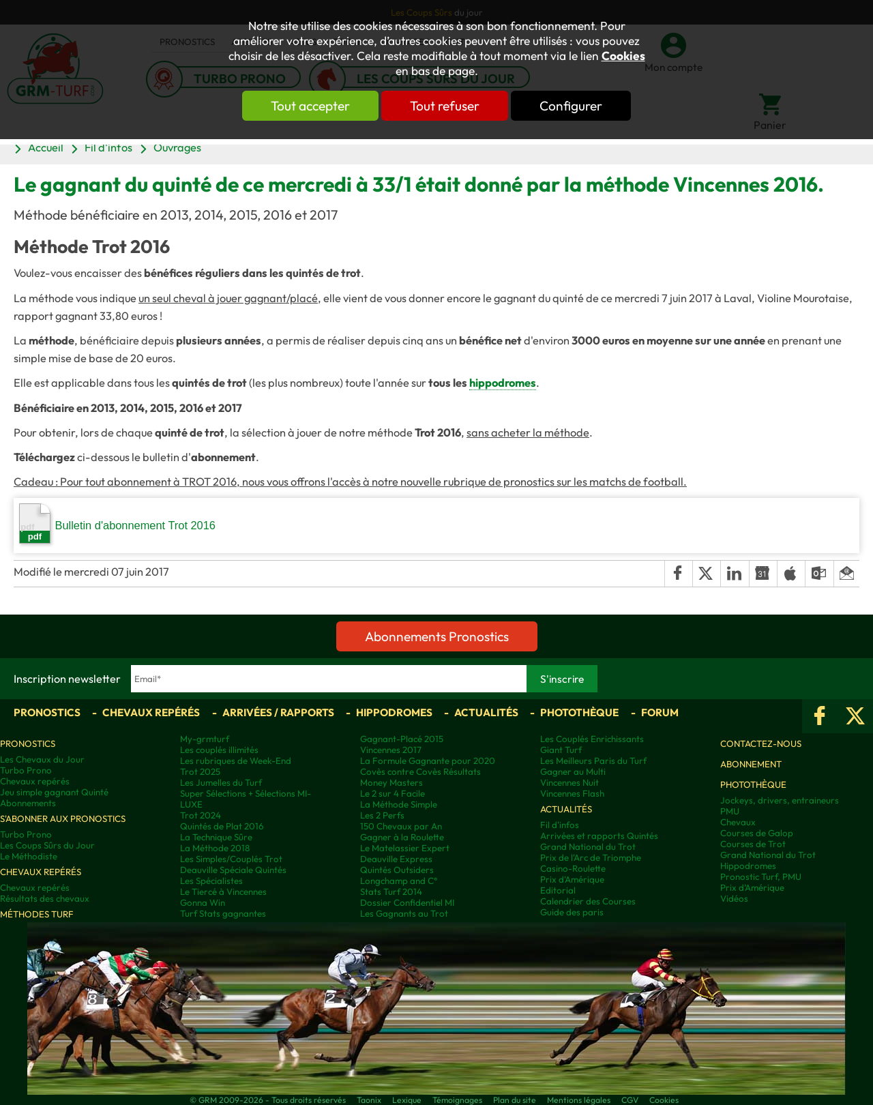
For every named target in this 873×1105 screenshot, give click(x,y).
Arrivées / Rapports (278, 712)
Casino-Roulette (573, 868)
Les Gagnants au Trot (404, 913)
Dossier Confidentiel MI (407, 902)
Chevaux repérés (151, 712)
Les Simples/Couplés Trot (231, 858)
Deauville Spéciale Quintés (233, 869)
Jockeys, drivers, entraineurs (779, 800)
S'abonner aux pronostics (62, 818)
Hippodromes (394, 712)
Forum (660, 712)
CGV (629, 1100)
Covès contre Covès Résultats (420, 771)
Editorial (558, 890)
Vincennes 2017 (390, 749)
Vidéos (734, 898)
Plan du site (514, 1100)
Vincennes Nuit (569, 782)
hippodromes (502, 382)
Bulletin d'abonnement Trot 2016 (117, 523)
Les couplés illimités (219, 749)
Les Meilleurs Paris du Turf (593, 760)
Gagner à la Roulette (402, 836)
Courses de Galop (756, 832)
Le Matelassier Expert (404, 847)
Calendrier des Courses (588, 901)
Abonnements (28, 802)
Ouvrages (177, 147)
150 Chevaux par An (401, 826)
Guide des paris (572, 912)
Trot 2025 (200, 771)
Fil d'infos (108, 147)
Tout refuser (444, 106)
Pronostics (47, 712)
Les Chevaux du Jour (42, 759)
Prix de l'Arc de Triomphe (590, 857)
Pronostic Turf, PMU (760, 876)
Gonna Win (202, 902)
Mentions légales (578, 1100)
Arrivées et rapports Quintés (599, 835)
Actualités (486, 712)
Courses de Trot (753, 843)
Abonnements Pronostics (437, 636)
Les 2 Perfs (382, 815)
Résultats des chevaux (44, 898)
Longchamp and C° (398, 880)
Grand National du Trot (588, 846)
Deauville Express (396, 858)
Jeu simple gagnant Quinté (54, 791)
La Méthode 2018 (215, 847)
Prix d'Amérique (572, 879)
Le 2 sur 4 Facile (392, 793)
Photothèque (579, 712)
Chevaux (738, 821)
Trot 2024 (200, 815)
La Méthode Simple (398, 804)
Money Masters (391, 782)
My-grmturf (204, 738)
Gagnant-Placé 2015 (401, 738)
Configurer (570, 106)
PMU (729, 811)
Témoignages (457, 1100)
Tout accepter (310, 106)
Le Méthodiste (28, 856)
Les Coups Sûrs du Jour (47, 845)
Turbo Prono (26, 770)
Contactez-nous (760, 743)
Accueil (45, 147)
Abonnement (751, 763)
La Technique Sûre (216, 836)
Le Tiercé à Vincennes (223, 891)
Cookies (623, 55)
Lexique (406, 1100)
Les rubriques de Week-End (235, 760)
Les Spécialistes (211, 880)
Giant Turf (561, 749)
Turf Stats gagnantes (223, 913)
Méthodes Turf (37, 914)
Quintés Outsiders (397, 869)
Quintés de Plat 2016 (221, 826)
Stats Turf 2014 (391, 891)
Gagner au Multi (573, 771)
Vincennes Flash (572, 793)
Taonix (369, 1100)
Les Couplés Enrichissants (592, 738)
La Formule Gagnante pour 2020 (427, 760)
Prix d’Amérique (752, 887)
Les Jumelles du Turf (221, 782)
